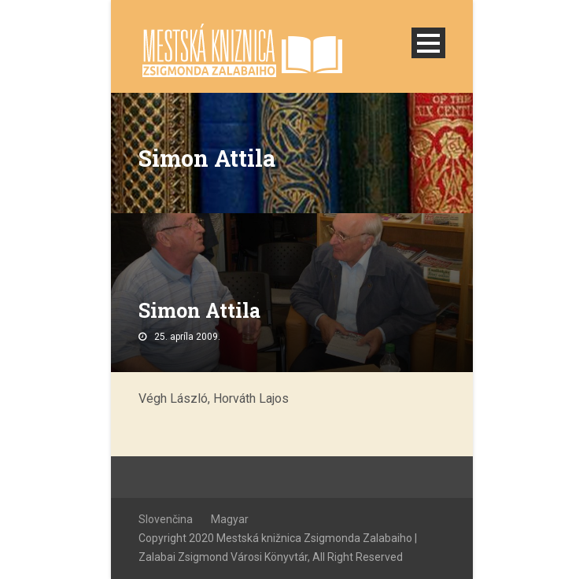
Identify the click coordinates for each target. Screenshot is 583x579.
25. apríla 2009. (187, 336)
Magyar (230, 519)
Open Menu (428, 43)
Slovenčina (165, 519)
